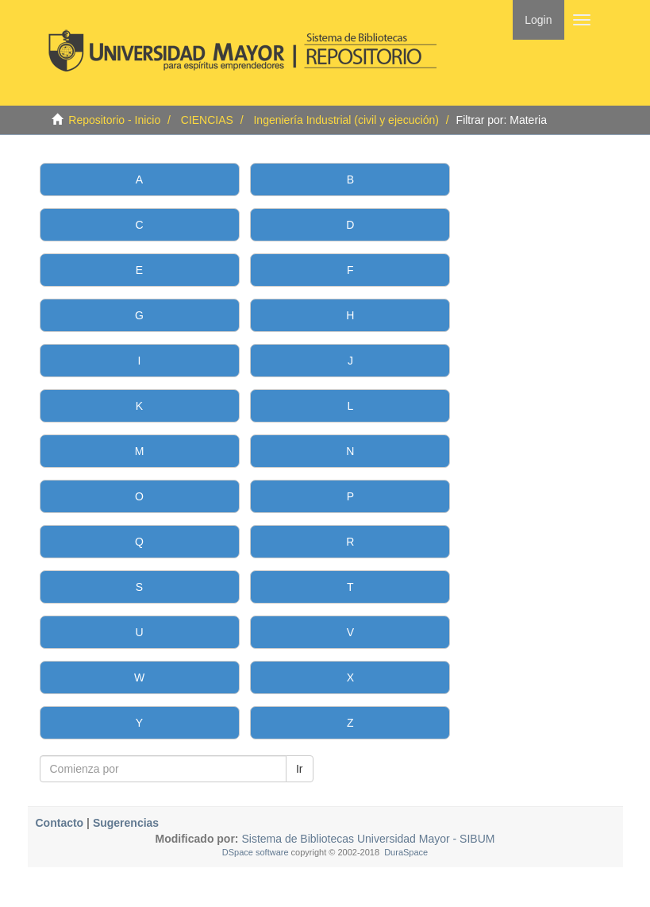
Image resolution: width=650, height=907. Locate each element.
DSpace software (255, 852)
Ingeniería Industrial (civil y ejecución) (345, 120)
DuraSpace (406, 852)
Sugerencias (126, 822)
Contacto (60, 822)
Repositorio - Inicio (114, 120)
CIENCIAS (207, 120)
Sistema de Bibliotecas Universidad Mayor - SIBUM (367, 838)
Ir (299, 768)
